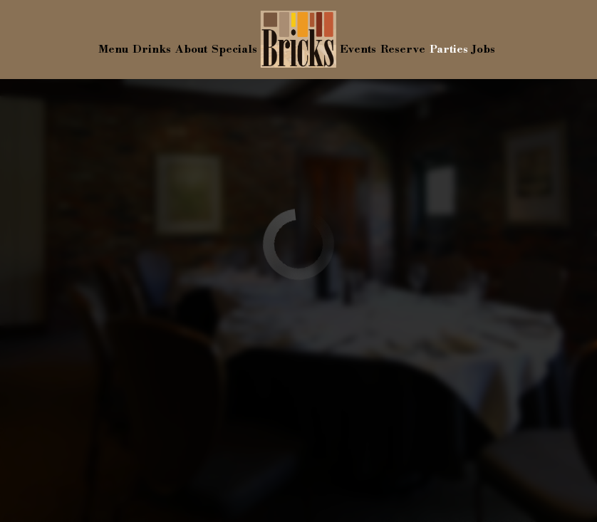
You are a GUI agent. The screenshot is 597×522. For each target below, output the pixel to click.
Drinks (152, 49)
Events (358, 49)
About (191, 49)
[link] (298, 39)
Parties (449, 49)
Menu (113, 49)
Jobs (483, 49)
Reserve (402, 49)
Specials (234, 49)
